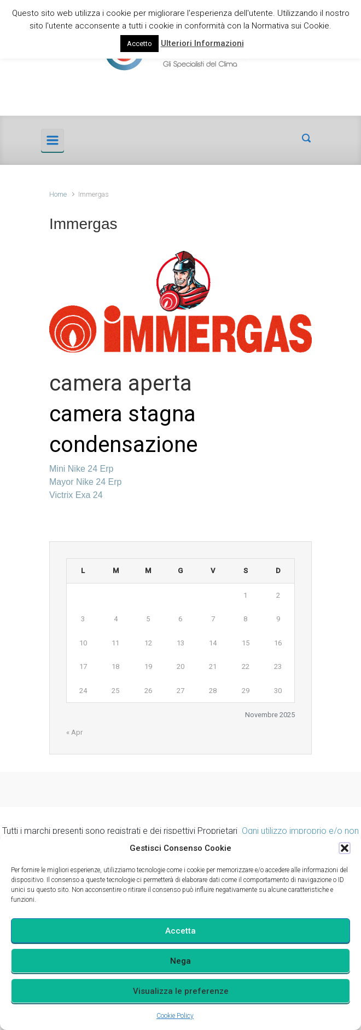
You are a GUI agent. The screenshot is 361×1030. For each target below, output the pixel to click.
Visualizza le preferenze (181, 991)
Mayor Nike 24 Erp (85, 482)
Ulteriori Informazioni (202, 43)
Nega (180, 961)
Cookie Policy (175, 1016)
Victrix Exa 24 (76, 495)
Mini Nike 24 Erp (81, 468)
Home (58, 194)
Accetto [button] (139, 43)
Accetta (180, 931)
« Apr (74, 732)
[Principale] (52, 140)
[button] (344, 848)
